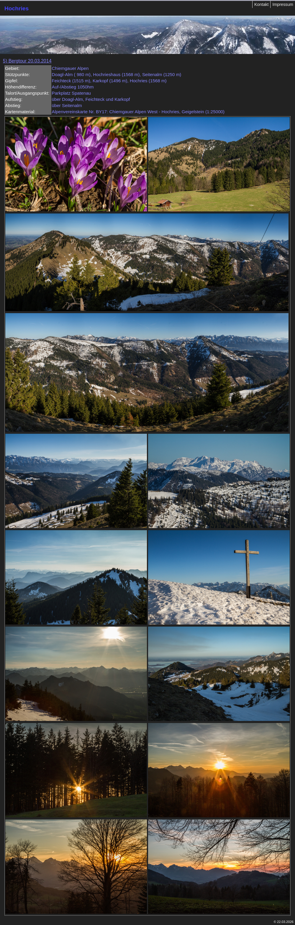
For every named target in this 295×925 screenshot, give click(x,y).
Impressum (282, 4)
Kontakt (261, 4)
